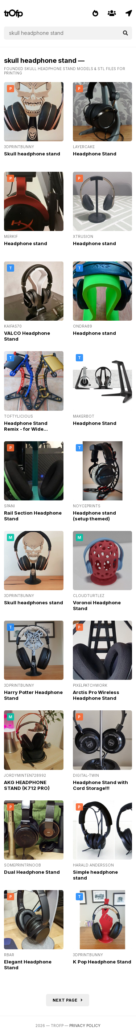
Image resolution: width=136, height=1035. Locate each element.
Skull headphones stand (33, 602)
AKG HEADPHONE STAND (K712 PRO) (27, 785)
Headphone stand (25, 243)
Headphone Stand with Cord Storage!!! (100, 785)
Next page (68, 1000)
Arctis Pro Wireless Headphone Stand (96, 695)
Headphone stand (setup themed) (94, 515)
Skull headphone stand (32, 154)
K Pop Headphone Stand (102, 962)
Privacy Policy (84, 1025)
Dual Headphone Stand (32, 872)
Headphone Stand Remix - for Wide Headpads (26, 429)
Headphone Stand (94, 154)
